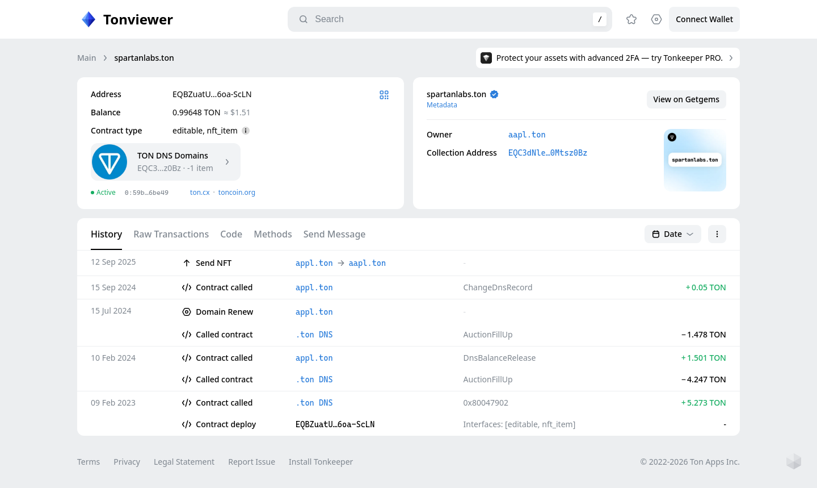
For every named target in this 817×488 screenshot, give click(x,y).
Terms (88, 461)
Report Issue (251, 461)
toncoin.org (236, 192)
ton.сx (200, 192)
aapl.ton (527, 134)
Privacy (126, 461)
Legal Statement (184, 461)
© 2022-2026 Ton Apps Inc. (690, 461)
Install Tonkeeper (321, 461)
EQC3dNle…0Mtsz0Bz (547, 152)
